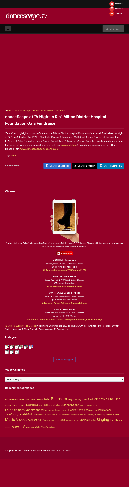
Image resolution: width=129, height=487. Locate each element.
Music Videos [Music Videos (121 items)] (16, 447)
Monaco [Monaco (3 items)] (109, 443)
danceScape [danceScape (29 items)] (71, 432)
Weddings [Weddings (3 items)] (50, 455)
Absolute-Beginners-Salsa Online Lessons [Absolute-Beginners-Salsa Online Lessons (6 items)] (24, 427)
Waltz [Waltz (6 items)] (43, 455)
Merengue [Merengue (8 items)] (92, 442)
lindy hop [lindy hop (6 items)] (82, 442)
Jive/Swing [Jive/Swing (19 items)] (11, 442)
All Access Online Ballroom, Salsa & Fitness (64, 301)
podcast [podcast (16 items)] (32, 447)
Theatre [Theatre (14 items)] (14, 454)
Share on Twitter (82, 166)
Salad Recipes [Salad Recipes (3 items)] (75, 448)
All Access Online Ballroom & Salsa (64, 285)
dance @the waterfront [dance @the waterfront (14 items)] (49, 432)
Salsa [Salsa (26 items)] (84, 447)
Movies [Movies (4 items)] (116, 442)
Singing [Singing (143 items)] (103, 447)
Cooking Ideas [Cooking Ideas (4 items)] (19, 433)
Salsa (62, 110)
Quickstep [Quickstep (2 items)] (55, 448)
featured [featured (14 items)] (56, 437)
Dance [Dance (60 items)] (31, 432)
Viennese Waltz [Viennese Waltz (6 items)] (33, 455)
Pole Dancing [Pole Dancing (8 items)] (44, 448)
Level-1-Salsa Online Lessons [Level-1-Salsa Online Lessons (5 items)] (63, 442)
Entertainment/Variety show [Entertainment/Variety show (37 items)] (24, 437)
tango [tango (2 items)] (7, 455)
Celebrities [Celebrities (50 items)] (99, 427)
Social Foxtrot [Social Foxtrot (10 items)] (116, 448)
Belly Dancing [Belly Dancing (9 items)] (74, 427)
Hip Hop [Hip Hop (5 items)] (93, 438)
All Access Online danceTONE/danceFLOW (64, 268)
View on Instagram (64, 387)
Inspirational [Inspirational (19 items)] (105, 437)
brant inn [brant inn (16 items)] (87, 427)
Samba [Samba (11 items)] (92, 448)
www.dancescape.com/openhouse (39, 148)
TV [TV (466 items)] (22, 454)
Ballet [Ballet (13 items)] (47, 427)
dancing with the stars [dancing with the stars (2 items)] (88, 433)
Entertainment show (50, 110)
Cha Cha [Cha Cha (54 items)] (114, 427)
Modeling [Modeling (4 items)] (101, 442)
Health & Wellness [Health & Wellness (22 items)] (79, 437)
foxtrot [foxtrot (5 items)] (65, 438)
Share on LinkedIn (113, 166)
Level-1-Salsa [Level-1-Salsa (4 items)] (44, 442)
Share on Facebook (55, 166)
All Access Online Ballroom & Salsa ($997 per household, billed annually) (64, 318)
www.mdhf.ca (68, 145)
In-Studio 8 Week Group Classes (20, 324)
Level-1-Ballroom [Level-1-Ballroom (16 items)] (28, 442)
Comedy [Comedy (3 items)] (8, 433)
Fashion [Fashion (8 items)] (47, 438)
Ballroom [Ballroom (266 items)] (59, 426)
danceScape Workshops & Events (23, 110)
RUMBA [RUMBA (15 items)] (64, 447)
